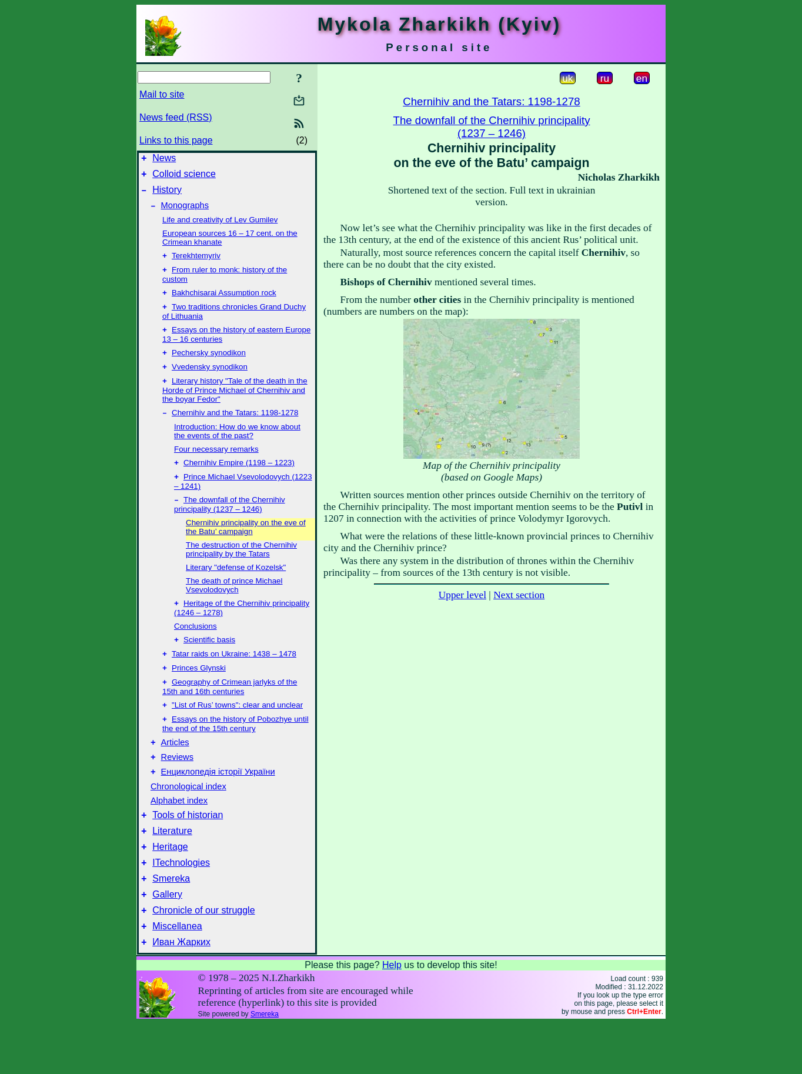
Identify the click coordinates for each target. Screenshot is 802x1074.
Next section (518, 595)
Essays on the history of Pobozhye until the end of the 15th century (235, 753)
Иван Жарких (181, 993)
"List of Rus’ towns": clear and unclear (237, 733)
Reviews (177, 790)
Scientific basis (209, 663)
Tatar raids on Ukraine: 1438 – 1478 (234, 678)
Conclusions (195, 648)
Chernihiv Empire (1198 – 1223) (239, 481)
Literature (172, 869)
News (164, 160)
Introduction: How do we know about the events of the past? (237, 449)
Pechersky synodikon (209, 366)
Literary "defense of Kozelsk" (236, 588)
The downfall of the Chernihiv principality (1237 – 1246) (229, 525)
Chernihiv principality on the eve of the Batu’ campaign (246, 548)
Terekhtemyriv (196, 263)
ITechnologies (181, 904)
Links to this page (176, 140)
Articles (175, 773)
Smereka (171, 922)
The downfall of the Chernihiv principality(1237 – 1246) (491, 126)
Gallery (167, 940)
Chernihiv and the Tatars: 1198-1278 (235, 430)
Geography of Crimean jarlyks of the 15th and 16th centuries (229, 714)
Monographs (185, 212)
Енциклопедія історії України (218, 806)
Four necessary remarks (216, 466)
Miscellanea (177, 975)
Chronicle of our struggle (203, 957)
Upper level (462, 595)
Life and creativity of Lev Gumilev (220, 226)
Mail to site (161, 94)
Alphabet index (179, 835)
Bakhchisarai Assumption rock (224, 303)
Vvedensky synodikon (210, 382)
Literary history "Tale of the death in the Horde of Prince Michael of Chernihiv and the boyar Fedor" (235, 406)
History (167, 195)
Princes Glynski (199, 693)
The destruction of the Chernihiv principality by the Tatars (241, 570)
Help (392, 1015)
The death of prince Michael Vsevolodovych (234, 606)
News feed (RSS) (175, 117)
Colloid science (184, 177)
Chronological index (188, 821)
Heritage (170, 887)
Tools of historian (187, 851)
